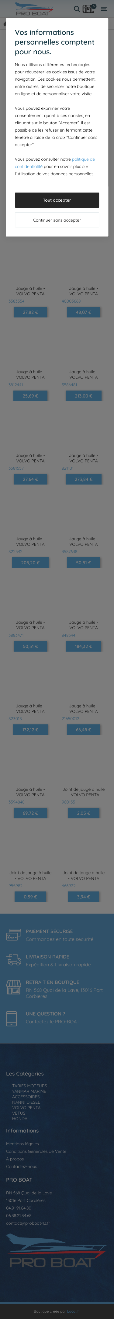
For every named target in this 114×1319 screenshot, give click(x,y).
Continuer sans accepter (57, 220)
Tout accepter (57, 200)
